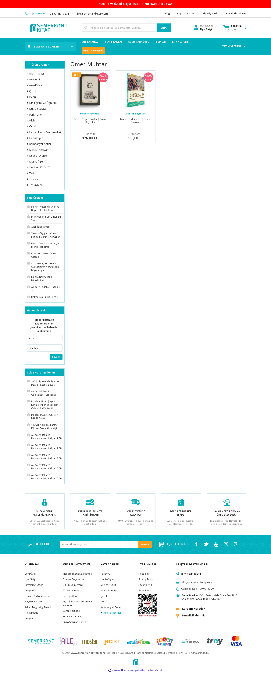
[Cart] (232, 27)
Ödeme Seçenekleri (74, 579)
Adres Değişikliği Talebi (38, 607)
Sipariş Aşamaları (72, 616)
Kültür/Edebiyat (109, 590)
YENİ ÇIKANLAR (114, 42)
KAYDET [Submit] (145, 544)
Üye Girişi (30, 579)
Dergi (104, 601)
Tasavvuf (106, 573)
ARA (164, 28)
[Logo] (48, 27)
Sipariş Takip (145, 579)
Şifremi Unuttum (34, 585)
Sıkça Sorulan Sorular (75, 622)
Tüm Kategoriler (111, 612)
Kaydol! (56, 357)
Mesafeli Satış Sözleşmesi (77, 573)
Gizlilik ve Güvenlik (73, 585)
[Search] (126, 27)
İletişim (29, 618)
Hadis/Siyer (107, 579)
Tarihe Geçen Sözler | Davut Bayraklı (90, 120)
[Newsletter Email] (106, 544)
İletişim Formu (33, 590)
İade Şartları (70, 596)
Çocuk (104, 596)
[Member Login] (203, 27)
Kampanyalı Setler (111, 607)
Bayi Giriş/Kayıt (33, 601)
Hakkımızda (31, 612)
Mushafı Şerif (108, 585)
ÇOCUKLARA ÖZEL (138, 42)
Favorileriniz (145, 585)
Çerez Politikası (71, 610)
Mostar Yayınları (90, 113)
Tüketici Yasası (71, 590)
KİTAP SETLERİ (180, 42)
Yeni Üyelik (31, 573)
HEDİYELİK (160, 42)
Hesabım (143, 573)
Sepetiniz (143, 590)
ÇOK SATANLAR (90, 42)
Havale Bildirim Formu (37, 596)
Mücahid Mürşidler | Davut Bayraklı (135, 120)
